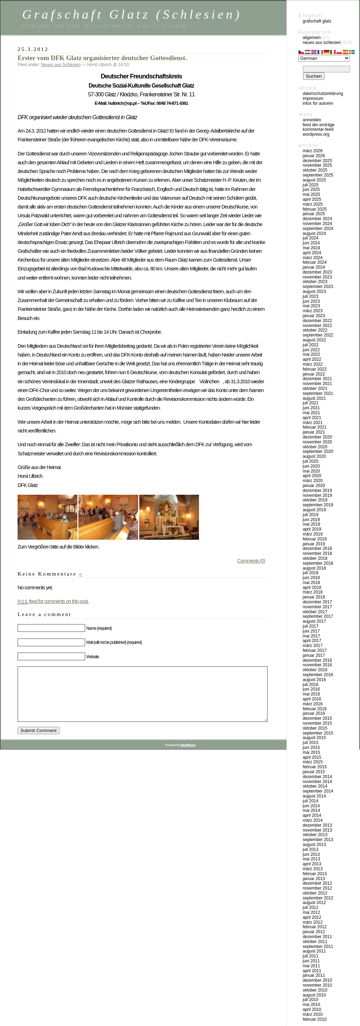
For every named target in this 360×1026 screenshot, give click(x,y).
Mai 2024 (311, 247)
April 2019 (312, 529)
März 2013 (313, 868)
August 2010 (314, 995)
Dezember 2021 (317, 378)
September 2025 (318, 175)
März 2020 (313, 480)
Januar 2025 (314, 213)
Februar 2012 (315, 926)
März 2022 (313, 364)
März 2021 (313, 422)
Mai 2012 (311, 912)
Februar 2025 (315, 209)
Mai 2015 (311, 752)
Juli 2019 (311, 514)
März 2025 (313, 204)
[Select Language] (324, 58)
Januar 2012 (314, 931)
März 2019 (313, 534)
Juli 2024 (311, 238)
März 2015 (313, 761)
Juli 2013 (311, 849)
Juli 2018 (311, 572)
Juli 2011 (311, 956)
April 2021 (312, 417)
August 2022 (314, 340)
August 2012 (314, 902)
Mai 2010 (311, 1004)
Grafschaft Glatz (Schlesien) (132, 14)
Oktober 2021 (315, 388)
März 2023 (313, 310)
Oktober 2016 (315, 669)
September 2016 (318, 674)
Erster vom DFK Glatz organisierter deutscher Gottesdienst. (102, 58)
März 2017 (313, 645)
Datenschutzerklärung (323, 93)
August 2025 (314, 180)
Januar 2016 (314, 713)
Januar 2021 (314, 432)
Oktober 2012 (315, 893)
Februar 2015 (315, 766)
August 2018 (314, 568)
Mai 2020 (311, 471)
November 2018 (317, 553)
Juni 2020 (311, 466)
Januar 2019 (314, 543)
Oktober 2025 (315, 170)
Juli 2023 (311, 296)
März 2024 (313, 257)
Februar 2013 (315, 873)
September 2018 (318, 563)
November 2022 (317, 325)
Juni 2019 (311, 519)
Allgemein (312, 37)
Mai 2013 (311, 859)
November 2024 (317, 223)
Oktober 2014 (315, 786)
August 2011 (314, 951)
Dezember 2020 (317, 437)
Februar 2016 (315, 708)
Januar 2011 (314, 975)
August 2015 (314, 737)
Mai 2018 (311, 582)
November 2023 (317, 277)
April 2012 (312, 917)
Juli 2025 (311, 184)
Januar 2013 (314, 878)
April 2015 (312, 757)
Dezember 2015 (317, 718)
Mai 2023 (311, 305)
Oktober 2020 (315, 446)
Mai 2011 (311, 965)
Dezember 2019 (317, 490)
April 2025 (312, 199)
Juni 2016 (311, 689)
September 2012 (318, 898)
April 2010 (312, 1009)
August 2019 (314, 509)
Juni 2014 (311, 805)
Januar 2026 (314, 155)
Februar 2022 (315, 369)
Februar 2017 (315, 650)
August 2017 (314, 621)
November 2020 (317, 442)
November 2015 (317, 723)
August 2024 (314, 233)
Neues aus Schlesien (61, 64)
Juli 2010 (311, 999)
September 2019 (318, 504)
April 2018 (312, 587)
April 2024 (312, 252)
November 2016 (317, 664)
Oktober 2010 (315, 990)
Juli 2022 (311, 344)
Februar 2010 (315, 1019)
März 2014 (313, 820)
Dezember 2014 (317, 776)
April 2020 (312, 475)
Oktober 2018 (315, 558)
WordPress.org (316, 134)
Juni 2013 (311, 854)
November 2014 (317, 781)
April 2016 (312, 699)
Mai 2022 (311, 354)
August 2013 (314, 844)
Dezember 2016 (317, 660)
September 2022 (318, 335)
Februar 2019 (315, 539)
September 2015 (318, 733)
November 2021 (317, 383)
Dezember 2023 (317, 272)
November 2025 (317, 165)
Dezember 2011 (317, 936)
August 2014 (314, 796)
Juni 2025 (311, 189)
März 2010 (313, 1014)
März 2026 (313, 150)
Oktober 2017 (315, 611)
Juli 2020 (311, 461)
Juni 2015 (311, 747)
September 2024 (318, 228)
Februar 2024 (315, 262)
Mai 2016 (311, 694)
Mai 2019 (311, 524)
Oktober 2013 (315, 834)
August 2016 (314, 679)
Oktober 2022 (315, 330)
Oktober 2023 (315, 281)
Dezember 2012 (317, 883)
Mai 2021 (311, 412)
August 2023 (314, 291)
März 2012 (313, 922)
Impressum (313, 98)
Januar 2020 (314, 485)
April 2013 (312, 863)
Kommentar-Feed (318, 129)
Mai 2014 (311, 810)
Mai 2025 (311, 194)
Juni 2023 (311, 301)
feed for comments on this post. (53, 601)
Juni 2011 (311, 960)
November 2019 (317, 495)
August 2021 (314, 398)
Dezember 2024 (317, 218)
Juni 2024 (311, 243)
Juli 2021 (311, 402)
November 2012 (317, 888)
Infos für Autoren (318, 103)
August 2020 (314, 456)
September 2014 (318, 791)
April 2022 (312, 359)
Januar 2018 (314, 597)
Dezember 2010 (317, 980)
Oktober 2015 (315, 728)
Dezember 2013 (317, 825)
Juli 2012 (311, 907)
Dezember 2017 (317, 601)
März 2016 (313, 703)
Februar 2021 (315, 427)
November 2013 (317, 830)
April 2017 (312, 640)
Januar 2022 (314, 374)
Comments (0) (251, 561)
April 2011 (312, 970)
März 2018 (313, 592)
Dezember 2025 (317, 160)
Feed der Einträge (319, 124)
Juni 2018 (311, 577)
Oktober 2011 (315, 941)
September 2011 (318, 946)
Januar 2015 (314, 771)
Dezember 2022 (317, 320)
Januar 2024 (314, 267)
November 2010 (317, 985)
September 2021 (318, 393)
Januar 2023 (314, 315)
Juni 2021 (311, 407)
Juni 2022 (311, 349)
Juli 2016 (311, 684)
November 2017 (317, 606)
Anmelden (312, 119)
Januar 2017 (314, 655)
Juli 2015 (311, 742)
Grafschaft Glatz (317, 21)
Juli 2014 (311, 801)
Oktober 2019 (315, 500)
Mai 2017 (311, 636)
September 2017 (318, 616)
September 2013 (318, 839)
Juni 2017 (311, 631)
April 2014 (312, 815)
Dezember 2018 (317, 548)
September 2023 (318, 286)
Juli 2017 (311, 626)
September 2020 (318, 451)
